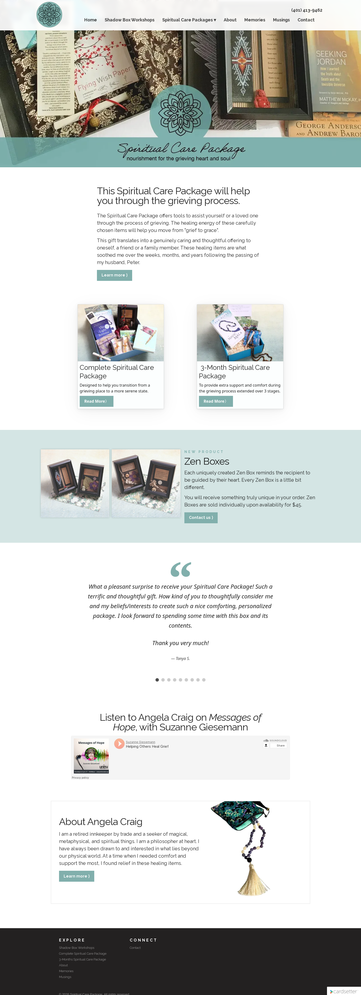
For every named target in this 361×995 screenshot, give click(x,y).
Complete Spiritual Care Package (82, 953)
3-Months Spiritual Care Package (82, 959)
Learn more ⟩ (115, 275)
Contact (306, 19)
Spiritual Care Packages (187, 19)
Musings (281, 19)
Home (90, 19)
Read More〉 (96, 401)
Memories (254, 19)
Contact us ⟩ (201, 517)
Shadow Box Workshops (130, 19)
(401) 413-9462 (306, 10)
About (230, 19)
